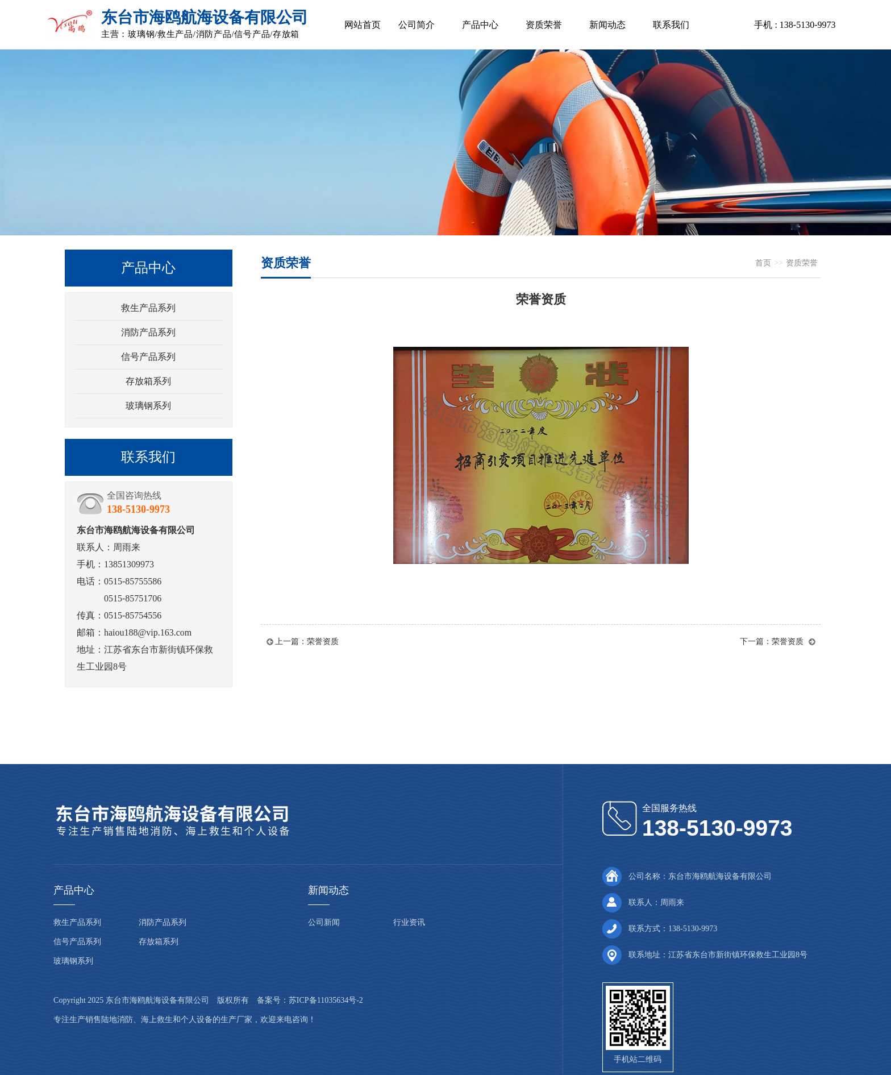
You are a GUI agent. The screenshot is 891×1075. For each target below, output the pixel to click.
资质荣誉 (544, 25)
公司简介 (416, 25)
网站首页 (362, 25)
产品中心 (480, 25)
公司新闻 (324, 922)
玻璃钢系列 (148, 405)
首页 (763, 263)
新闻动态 (607, 25)
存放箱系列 (148, 381)
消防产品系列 (148, 332)
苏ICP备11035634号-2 (326, 1000)
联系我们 (671, 25)
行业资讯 (409, 922)
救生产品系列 (148, 308)
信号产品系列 (148, 357)
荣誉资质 (323, 641)
